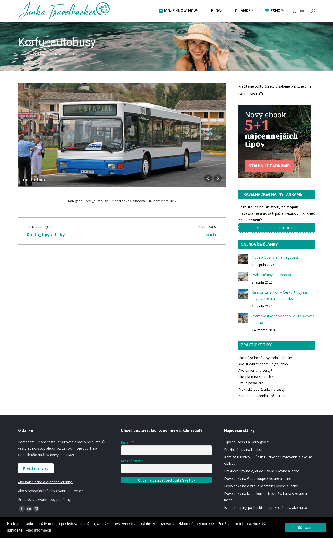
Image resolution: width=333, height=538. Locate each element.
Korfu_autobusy (96, 201)
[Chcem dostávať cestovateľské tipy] (166, 480)
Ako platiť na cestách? (255, 376)
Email (127, 442)
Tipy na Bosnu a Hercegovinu (275, 257)
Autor (128, 201)
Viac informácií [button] (38, 530)
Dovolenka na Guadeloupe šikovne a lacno (257, 478)
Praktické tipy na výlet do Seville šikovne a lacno (283, 319)
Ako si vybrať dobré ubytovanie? (263, 364)
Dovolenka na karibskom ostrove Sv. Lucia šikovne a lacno (265, 496)
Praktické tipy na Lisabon (271, 274)
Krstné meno (132, 460)
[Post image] (243, 259)
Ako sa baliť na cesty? (255, 370)
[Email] (166, 450)
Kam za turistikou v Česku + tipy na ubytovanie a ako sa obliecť (279, 295)
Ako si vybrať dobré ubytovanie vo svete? (50, 490)
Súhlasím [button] (306, 527)
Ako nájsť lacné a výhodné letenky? (265, 357)
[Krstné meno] (166, 468)
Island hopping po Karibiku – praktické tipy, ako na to (265, 507)
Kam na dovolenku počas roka (262, 395)
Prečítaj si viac (35, 468)
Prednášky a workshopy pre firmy (44, 499)
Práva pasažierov (251, 383)
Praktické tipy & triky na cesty (261, 389)
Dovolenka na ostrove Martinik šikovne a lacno (261, 486)
